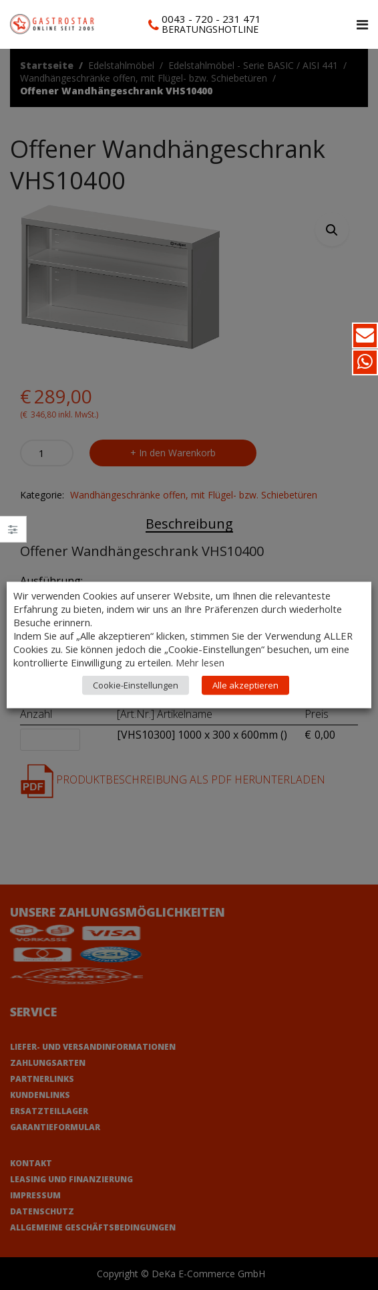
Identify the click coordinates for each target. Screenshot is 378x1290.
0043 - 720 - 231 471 (211, 18)
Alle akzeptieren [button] (245, 685)
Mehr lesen (200, 662)
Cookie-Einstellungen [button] (135, 685)
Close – (13, 534)
